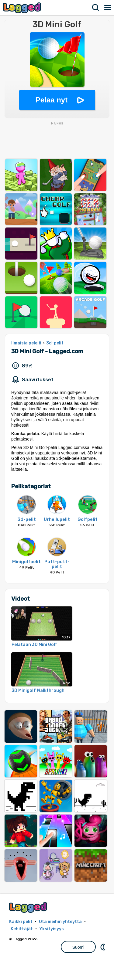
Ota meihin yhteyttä (60, 921)
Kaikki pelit (21, 921)
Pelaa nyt (51, 100)
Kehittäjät (22, 928)
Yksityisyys (51, 928)
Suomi (78, 947)
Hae (96, 7)
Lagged (23, 7)
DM (103, 947)
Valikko (108, 7)
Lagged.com (29, 907)
